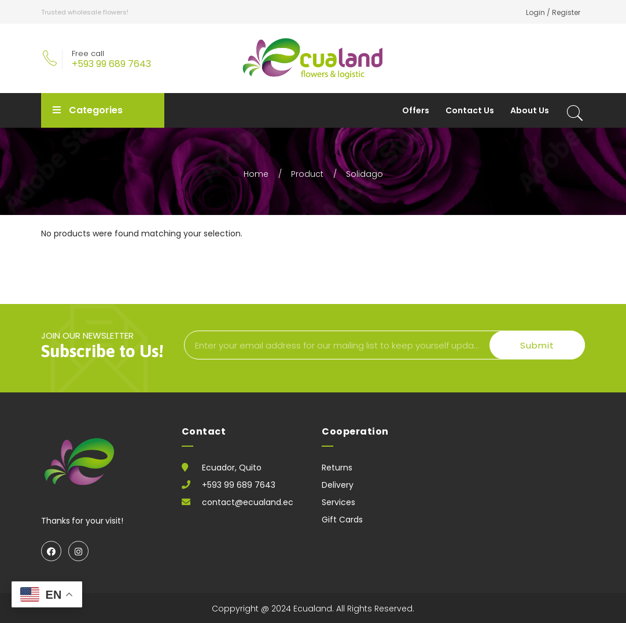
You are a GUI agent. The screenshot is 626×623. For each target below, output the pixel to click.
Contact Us (469, 110)
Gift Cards (342, 519)
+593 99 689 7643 (111, 64)
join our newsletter (106, 343)
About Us (529, 110)
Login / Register (553, 12)
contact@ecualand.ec (247, 502)
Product (307, 174)
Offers (415, 110)
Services (338, 502)
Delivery (337, 485)
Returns (337, 467)
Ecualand (312, 608)
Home (256, 174)
